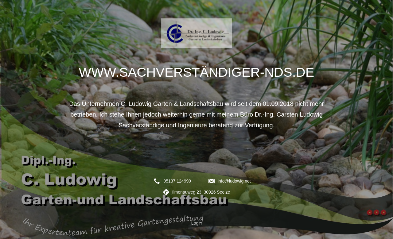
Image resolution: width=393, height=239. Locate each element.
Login (196, 223)
